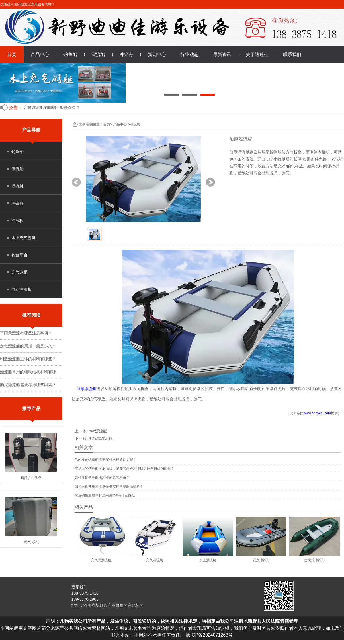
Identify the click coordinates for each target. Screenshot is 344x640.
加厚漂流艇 (86, 388)
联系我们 (292, 54)
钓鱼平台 (19, 255)
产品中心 (40, 54)
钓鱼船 (70, 54)
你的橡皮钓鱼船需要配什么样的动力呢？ (105, 460)
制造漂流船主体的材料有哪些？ (28, 359)
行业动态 (189, 54)
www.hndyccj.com (317, 413)
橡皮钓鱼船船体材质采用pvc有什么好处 (105, 495)
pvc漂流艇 (98, 431)
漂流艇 (17, 186)
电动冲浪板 (21, 289)
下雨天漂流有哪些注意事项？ (26, 333)
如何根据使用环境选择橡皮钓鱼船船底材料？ (109, 486)
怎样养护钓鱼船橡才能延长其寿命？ (102, 477)
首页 (11, 54)
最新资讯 (222, 54)
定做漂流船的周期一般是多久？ (52, 107)
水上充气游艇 (23, 237)
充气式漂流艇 (101, 438)
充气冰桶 (19, 272)
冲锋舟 (126, 54)
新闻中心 (157, 54)
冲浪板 (17, 220)
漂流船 (98, 54)
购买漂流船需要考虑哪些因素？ (28, 384)
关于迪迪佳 (257, 54)
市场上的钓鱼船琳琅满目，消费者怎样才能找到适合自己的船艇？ (124, 469)
